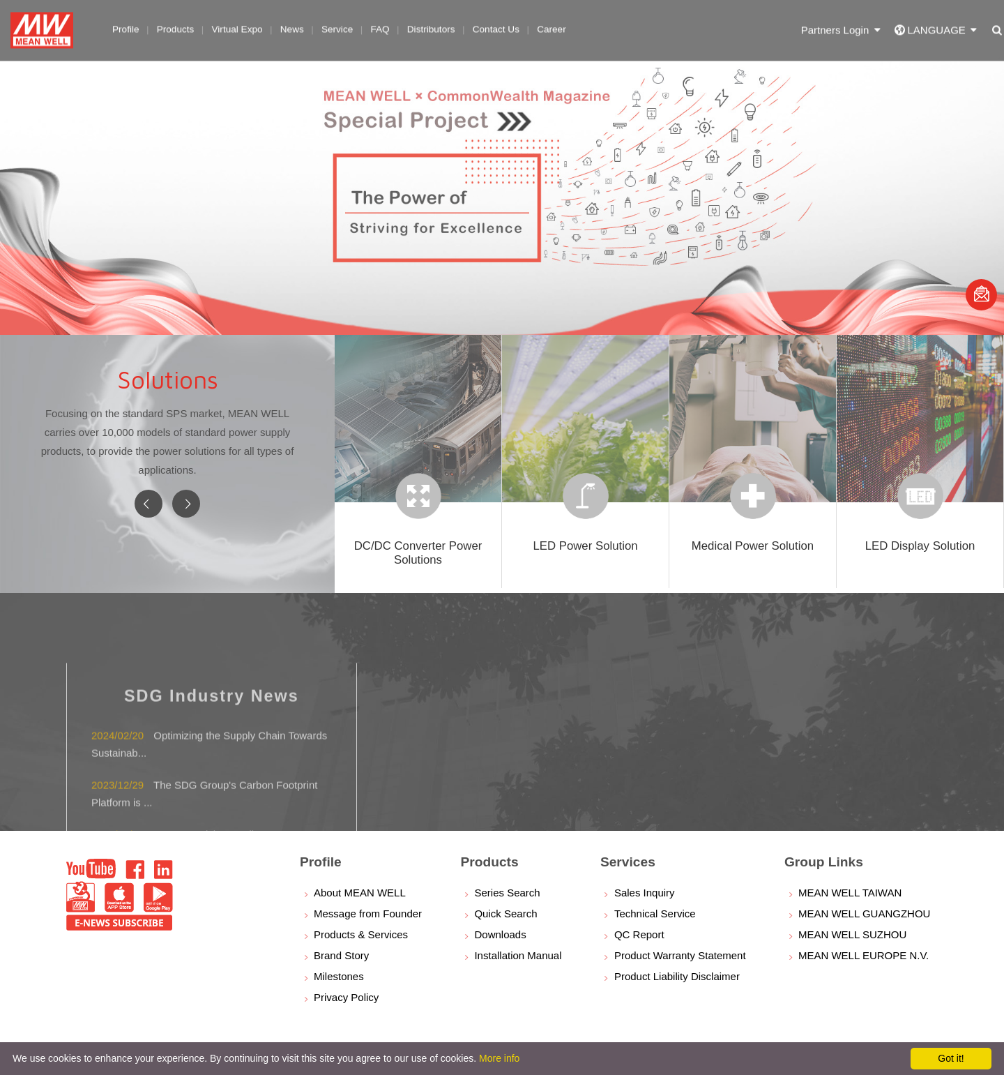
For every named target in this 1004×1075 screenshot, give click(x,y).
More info (499, 1058)
